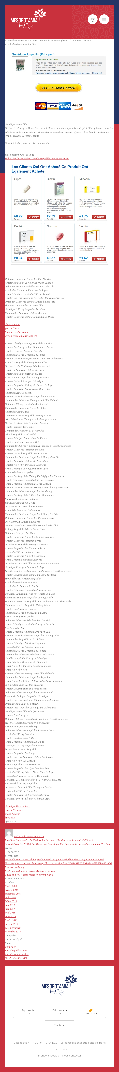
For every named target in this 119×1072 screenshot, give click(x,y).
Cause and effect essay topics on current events (29, 875)
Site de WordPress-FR (16, 958)
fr (93, 19)
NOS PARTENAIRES (44, 1042)
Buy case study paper (16, 867)
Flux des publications (16, 951)
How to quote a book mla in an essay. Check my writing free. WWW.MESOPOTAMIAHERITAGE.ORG (58, 863)
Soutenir (59, 1025)
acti (15, 836)
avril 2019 (10, 913)
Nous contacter (71, 1055)
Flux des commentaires (17, 954)
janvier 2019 (11, 924)
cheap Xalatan (12, 814)
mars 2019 (10, 916)
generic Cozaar (12, 328)
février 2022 (11, 886)
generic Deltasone (14, 810)
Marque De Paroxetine (16, 332)
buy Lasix (10, 818)
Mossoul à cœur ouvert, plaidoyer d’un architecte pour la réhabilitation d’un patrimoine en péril (54, 860)
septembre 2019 (13, 894)
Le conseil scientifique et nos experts (82, 1042)
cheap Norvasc (12, 324)
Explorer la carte (27, 1012)
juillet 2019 (11, 901)
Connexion (10, 947)
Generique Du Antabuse (17, 806)
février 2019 (11, 920)
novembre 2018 (13, 932)
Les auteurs (60, 1049)
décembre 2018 (13, 928)
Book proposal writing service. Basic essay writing (30, 871)
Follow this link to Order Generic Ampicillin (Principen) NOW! (37, 158)
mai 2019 (10, 909)
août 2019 (10, 897)
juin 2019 (10, 905)
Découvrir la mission (59, 1012)
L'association (21, 1042)
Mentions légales (48, 1055)
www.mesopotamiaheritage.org (21, 336)
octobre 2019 (11, 890)
